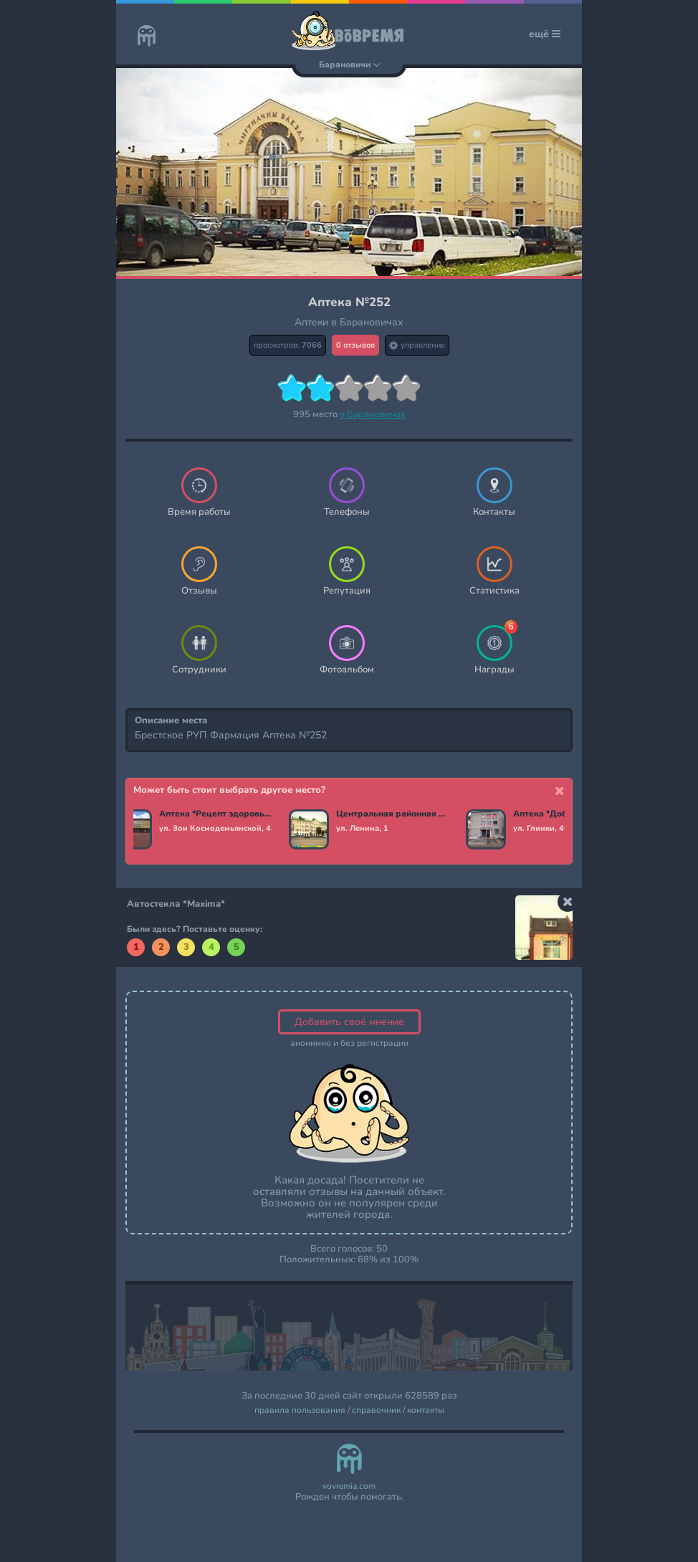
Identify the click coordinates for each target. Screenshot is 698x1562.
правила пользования (299, 1410)
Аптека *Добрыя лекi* (561, 814)
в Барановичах (373, 414)
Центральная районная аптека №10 (393, 814)
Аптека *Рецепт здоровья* (216, 814)
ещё (544, 34)
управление (417, 345)
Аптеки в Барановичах (349, 322)
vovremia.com (349, 1486)
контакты (425, 1410)
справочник (376, 1410)
